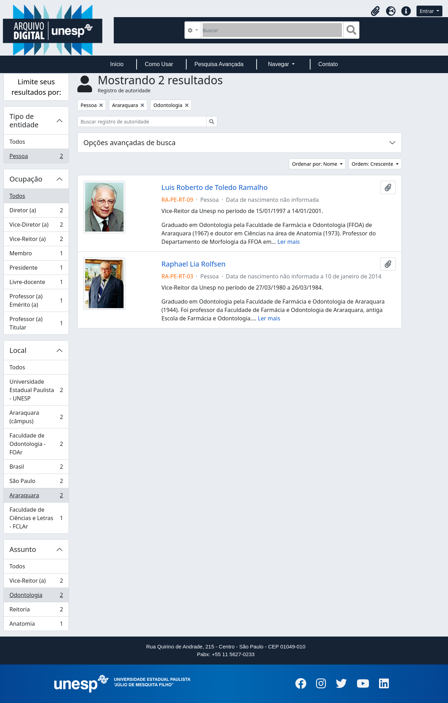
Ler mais (289, 242)
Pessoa (36, 157)
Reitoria (36, 611)
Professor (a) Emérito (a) (36, 300)
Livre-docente (36, 283)
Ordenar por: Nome (315, 164)
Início (117, 64)
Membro (36, 255)
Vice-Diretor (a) (36, 226)
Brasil (36, 468)
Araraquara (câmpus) (36, 417)
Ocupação (25, 179)
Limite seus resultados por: (36, 87)
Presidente (36, 269)
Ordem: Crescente (373, 164)
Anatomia (36, 625)
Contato (328, 64)
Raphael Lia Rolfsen (193, 264)
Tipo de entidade (23, 120)
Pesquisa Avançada (218, 64)
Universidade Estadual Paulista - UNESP (36, 390)
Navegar (279, 64)
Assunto (22, 549)
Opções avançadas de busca (129, 142)
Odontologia (36, 596)
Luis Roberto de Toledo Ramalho (214, 187)
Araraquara (36, 497)
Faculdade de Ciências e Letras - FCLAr (36, 518)
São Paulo (36, 482)
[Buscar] (272, 30)
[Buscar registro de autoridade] (141, 121)
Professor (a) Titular (36, 323)
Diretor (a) (36, 212)
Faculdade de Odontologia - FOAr (36, 444)
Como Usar (159, 64)
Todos (17, 141)
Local (18, 350)
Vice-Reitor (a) (36, 240)
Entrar (427, 11)
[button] (375, 11)
